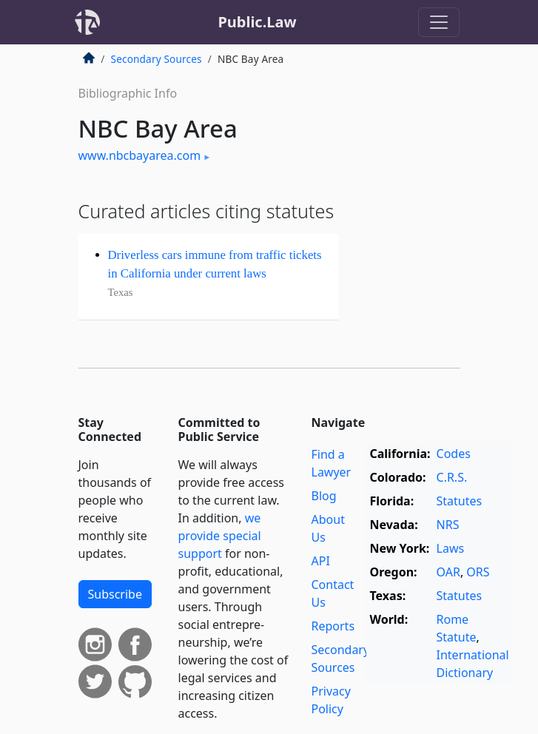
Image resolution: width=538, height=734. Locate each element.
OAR (448, 572)
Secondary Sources (156, 59)
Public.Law (257, 22)
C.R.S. (452, 477)
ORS (477, 572)
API (321, 561)
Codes (454, 453)
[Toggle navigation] (439, 22)
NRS (448, 524)
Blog (324, 496)
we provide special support (219, 536)
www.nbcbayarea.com (139, 155)
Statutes (459, 501)
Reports (333, 626)
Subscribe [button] (115, 594)
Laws (451, 548)
